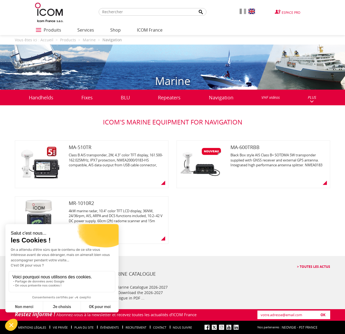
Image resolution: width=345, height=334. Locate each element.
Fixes (87, 97)
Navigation (221, 97)
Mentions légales (32, 327)
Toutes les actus (314, 266)
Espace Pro (291, 12)
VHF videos (270, 97)
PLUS (312, 99)
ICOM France (150, 30)
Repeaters (169, 97)
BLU (125, 97)
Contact (159, 327)
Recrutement (136, 327)
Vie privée (60, 327)
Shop (115, 30)
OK (323, 314)
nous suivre (182, 327)
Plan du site (84, 327)
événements (109, 327)
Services (85, 30)
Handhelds (41, 97)
